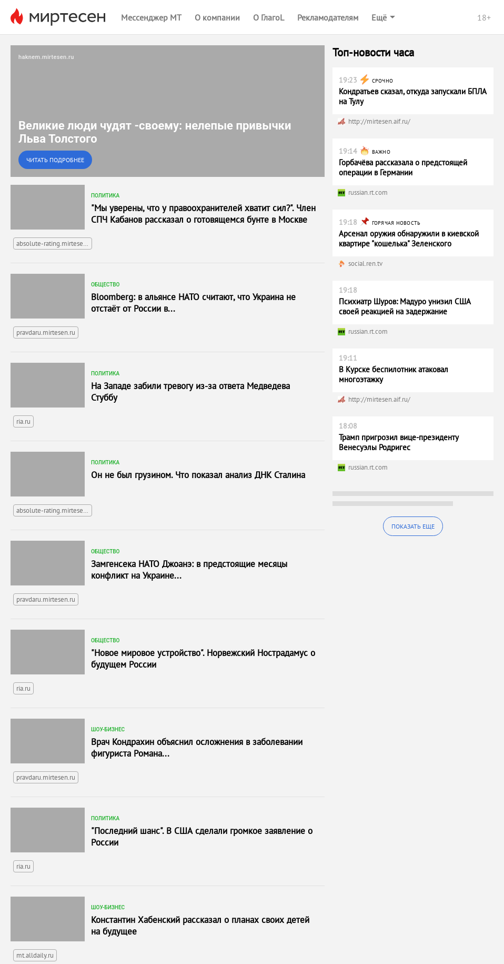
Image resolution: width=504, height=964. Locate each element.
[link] (168, 111)
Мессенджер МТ (151, 17)
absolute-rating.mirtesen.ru (54, 243)
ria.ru (23, 421)
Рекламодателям (327, 17)
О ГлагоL (268, 17)
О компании (217, 17)
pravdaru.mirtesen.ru (45, 332)
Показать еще (413, 526)
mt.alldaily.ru (35, 955)
